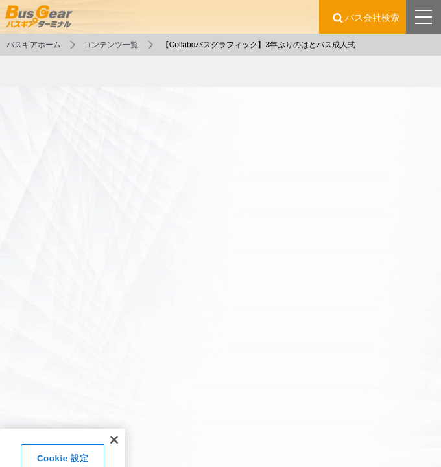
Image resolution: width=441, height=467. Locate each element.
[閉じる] (114, 445)
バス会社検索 (372, 17)
